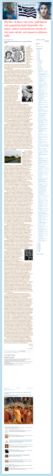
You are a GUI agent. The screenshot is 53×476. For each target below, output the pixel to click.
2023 (38, 53)
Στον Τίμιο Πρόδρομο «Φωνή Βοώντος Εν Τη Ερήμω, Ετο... (43, 231)
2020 (38, 57)
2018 (38, 59)
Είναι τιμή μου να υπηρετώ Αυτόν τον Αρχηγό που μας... (43, 123)
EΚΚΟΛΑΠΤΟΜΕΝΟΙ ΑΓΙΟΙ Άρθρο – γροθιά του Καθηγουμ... (43, 74)
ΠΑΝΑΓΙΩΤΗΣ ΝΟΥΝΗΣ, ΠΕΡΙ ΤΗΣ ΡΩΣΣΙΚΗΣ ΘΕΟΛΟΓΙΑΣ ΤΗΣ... (42, 154)
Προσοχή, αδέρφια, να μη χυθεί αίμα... (14, 434)
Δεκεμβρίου (39, 60)
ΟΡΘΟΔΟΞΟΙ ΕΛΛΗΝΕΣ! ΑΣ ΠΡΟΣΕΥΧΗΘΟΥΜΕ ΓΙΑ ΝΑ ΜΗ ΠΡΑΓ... (42, 182)
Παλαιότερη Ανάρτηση (30, 388)
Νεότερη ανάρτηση (6, 388)
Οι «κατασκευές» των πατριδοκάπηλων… (43, 106)
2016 (38, 244)
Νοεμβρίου (39, 61)
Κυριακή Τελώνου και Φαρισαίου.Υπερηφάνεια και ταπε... (43, 109)
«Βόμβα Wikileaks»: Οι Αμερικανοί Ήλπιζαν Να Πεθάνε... (42, 179)
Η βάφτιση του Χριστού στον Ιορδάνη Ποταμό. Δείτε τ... (43, 233)
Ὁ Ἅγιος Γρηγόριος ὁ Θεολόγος (42, 118)
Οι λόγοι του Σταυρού (12, 467)
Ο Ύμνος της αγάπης (40, 157)
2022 (38, 54)
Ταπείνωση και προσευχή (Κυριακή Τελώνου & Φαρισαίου (42, 113)
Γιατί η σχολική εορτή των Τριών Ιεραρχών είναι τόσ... (42, 78)
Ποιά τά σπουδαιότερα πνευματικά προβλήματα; (11, 426)
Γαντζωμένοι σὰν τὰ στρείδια (41, 218)
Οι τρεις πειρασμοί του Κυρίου (42, 194)
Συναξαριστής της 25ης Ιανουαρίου (42, 119)
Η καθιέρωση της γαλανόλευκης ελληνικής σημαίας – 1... (42, 191)
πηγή (32, 346)
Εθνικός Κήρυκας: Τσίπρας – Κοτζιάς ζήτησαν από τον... (43, 226)
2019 (38, 58)
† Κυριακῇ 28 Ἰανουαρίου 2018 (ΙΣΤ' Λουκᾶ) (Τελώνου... (42, 85)
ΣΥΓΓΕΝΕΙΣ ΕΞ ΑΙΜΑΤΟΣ (41, 241)
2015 (38, 245)
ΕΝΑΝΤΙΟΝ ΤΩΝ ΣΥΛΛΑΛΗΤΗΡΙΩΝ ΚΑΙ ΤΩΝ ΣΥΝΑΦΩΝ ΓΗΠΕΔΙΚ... (43, 128)
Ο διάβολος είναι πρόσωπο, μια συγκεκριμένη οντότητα (42, 115)
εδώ (32, 345)
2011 (38, 250)
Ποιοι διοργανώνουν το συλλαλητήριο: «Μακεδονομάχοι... (43, 121)
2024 (38, 52)
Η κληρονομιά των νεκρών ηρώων (42, 199)
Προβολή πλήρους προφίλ (39, 46)
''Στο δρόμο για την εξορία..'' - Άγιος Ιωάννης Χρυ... (42, 89)
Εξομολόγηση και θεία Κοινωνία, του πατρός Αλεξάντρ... (42, 193)
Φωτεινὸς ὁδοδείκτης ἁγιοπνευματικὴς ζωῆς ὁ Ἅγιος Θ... (43, 201)
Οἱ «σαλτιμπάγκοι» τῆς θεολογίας (42, 189)
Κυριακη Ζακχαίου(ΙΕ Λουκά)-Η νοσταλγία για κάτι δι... (42, 166)
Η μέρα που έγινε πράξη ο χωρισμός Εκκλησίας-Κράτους (43, 93)
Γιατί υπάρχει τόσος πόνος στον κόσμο (14, 449)
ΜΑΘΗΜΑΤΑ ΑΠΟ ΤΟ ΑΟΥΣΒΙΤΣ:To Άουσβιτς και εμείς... (42, 95)
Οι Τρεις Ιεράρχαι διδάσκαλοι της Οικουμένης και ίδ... (42, 80)
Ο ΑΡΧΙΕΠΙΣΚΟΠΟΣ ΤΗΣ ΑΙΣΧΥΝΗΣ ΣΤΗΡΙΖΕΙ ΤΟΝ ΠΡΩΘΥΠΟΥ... (43, 160)
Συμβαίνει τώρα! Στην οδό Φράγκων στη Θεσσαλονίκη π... (43, 162)
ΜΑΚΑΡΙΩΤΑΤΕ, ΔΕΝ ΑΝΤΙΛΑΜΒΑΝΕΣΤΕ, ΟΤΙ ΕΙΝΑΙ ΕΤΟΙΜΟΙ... (42, 131)
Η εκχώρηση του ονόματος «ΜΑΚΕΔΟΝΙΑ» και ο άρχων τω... (43, 222)
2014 (38, 246)
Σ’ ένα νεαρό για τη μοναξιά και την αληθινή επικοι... (42, 101)
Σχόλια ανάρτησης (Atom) (11, 389)
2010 (38, 251)
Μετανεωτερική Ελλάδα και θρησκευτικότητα (41, 99)
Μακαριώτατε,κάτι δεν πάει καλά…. (42, 149)
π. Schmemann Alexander (14, 352)
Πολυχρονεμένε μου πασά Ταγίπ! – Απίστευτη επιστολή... (42, 91)
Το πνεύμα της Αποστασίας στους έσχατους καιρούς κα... (42, 188)
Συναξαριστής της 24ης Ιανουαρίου (42, 148)
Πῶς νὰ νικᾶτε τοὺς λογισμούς (42, 223)
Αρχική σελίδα (18, 388)
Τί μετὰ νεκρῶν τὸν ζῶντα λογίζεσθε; (10, 464)
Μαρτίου (39, 67)
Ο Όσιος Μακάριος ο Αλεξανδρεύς (42, 171)
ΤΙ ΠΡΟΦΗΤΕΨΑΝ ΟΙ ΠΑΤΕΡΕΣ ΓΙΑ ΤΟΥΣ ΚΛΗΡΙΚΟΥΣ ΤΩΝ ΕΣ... (43, 186)
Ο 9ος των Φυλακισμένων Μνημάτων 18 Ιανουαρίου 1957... (43, 173)
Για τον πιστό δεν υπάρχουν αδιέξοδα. (43, 210)
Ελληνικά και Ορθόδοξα (20, 5)
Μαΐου (39, 65)
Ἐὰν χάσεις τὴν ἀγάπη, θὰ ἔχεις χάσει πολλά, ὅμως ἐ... (43, 203)
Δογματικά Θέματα (8, 352)
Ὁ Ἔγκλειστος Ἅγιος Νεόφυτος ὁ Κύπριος (43, 145)
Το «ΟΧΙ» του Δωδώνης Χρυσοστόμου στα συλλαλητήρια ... (43, 125)
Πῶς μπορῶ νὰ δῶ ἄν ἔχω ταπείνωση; (43, 144)
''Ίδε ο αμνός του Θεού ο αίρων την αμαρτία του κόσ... (42, 238)
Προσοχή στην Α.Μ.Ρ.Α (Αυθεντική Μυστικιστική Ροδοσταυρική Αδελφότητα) (19, 454)
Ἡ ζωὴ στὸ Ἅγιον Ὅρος (41, 211)
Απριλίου (39, 66)
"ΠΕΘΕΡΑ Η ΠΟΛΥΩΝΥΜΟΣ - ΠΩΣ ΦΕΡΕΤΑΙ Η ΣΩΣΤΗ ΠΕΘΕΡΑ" (42, 213)
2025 (38, 51)
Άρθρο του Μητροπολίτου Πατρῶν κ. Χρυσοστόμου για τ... (43, 97)
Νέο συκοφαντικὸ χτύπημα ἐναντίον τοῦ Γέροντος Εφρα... (43, 205)
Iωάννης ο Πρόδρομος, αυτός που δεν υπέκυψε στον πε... (43, 229)
